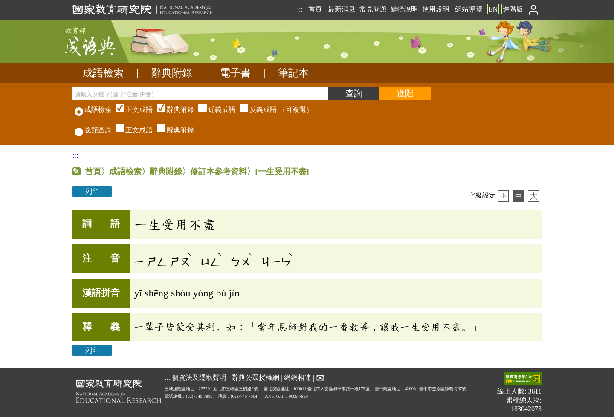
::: (299, 9)
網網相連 (297, 377)
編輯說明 (404, 9)
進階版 (513, 9)
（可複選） (213, 110)
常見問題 (373, 9)
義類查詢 (93, 130)
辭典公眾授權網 (255, 377)
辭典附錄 (171, 72)
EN (493, 9)
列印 (92, 191)
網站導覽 (468, 9)
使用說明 (435, 9)
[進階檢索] (405, 93)
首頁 (315, 9)
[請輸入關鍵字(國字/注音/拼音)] (200, 93)
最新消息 (341, 9)
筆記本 (293, 72)
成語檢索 (103, 72)
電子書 (235, 72)
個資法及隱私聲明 (199, 377)
